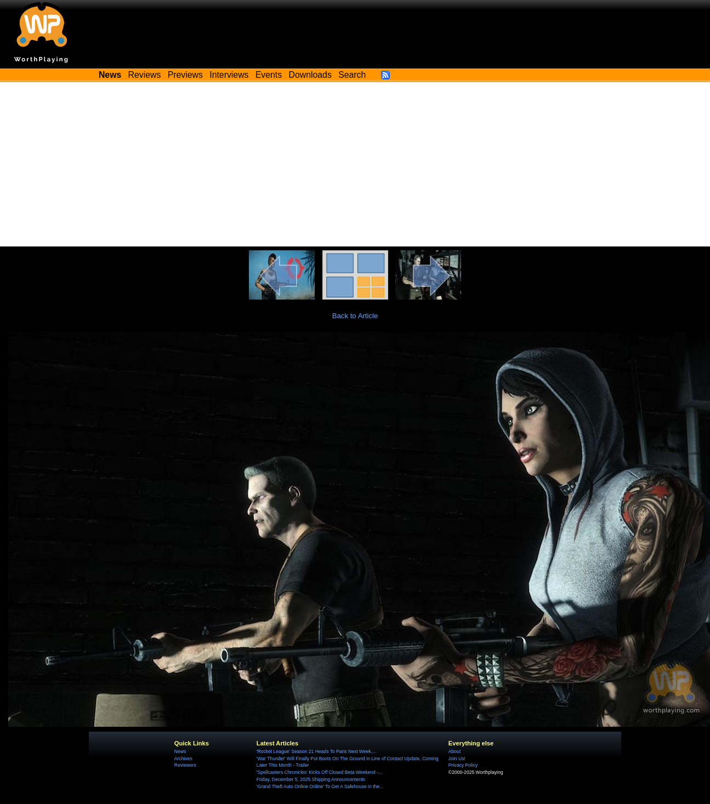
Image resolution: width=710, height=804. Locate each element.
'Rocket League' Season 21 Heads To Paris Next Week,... (317, 751)
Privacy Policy (463, 765)
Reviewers (185, 765)
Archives (183, 758)
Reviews (144, 74)
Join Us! (456, 758)
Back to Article (355, 316)
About (454, 751)
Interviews (228, 74)
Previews (185, 74)
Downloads (310, 74)
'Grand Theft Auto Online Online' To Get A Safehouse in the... (320, 786)
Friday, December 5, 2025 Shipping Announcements (311, 779)
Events (268, 74)
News (180, 751)
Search (352, 74)
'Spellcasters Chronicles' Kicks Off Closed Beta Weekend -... (319, 772)
